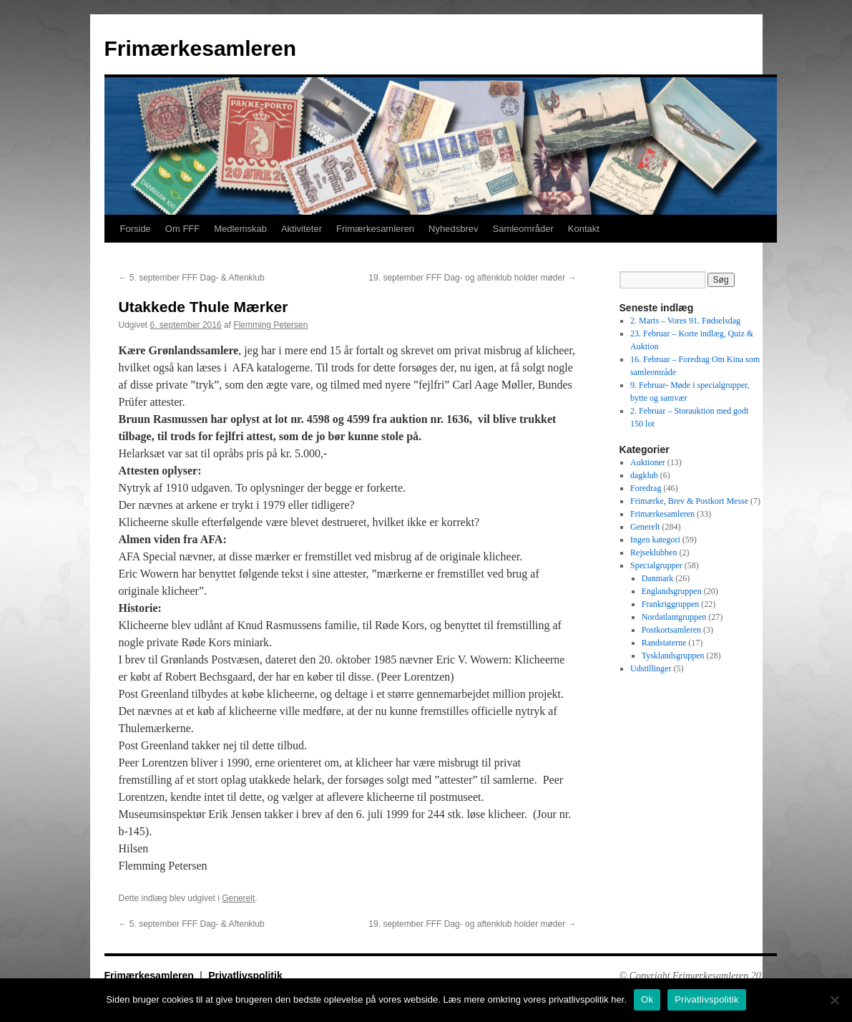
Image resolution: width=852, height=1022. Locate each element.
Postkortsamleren (671, 630)
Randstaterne (664, 643)
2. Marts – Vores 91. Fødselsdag (685, 321)
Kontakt (583, 228)
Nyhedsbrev (453, 228)
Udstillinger (650, 668)
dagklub (644, 475)
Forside (135, 228)
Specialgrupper (656, 565)
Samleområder (522, 228)
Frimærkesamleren (200, 48)
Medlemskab (240, 228)
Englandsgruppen (672, 591)
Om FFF (182, 228)
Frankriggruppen (671, 604)
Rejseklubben (653, 553)
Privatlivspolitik (245, 975)
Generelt (238, 898)
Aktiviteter (301, 228)
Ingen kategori (655, 540)
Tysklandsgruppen (673, 656)
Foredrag (645, 488)
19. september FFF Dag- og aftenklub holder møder (472, 278)
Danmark (658, 578)
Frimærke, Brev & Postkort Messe (689, 501)
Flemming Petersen (270, 325)
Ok (647, 999)
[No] (834, 1000)
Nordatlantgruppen (674, 617)
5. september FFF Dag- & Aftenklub (192, 278)
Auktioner (647, 462)
